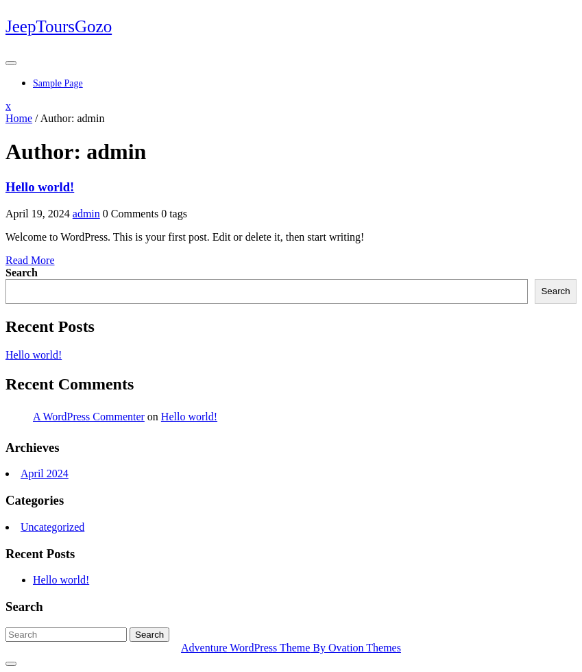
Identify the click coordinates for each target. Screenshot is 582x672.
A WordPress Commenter (89, 416)
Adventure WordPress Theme (291, 647)
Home (18, 118)
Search (21, 272)
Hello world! (39, 187)
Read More (30, 260)
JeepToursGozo (58, 26)
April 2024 (45, 473)
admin (86, 213)
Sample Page (58, 83)
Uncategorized (52, 527)
